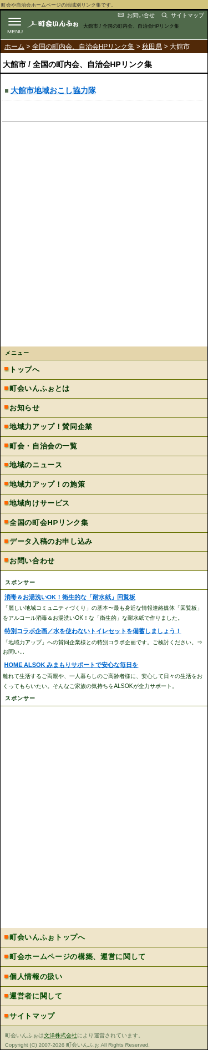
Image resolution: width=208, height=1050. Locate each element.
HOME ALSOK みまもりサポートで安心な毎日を (71, 664)
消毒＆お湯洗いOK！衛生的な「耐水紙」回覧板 (69, 597)
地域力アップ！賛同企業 (51, 426)
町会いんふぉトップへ (47, 937)
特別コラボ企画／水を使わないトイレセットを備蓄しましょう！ (92, 631)
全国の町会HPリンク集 (48, 522)
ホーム (14, 46)
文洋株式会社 (60, 1035)
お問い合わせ (32, 561)
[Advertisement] (104, 237)
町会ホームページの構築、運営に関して (77, 956)
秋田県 (152, 46)
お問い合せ (141, 15)
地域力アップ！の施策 (47, 484)
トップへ (24, 369)
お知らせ (24, 408)
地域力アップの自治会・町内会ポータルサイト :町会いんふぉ (62, 23)
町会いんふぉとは (39, 388)
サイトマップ (187, 15)
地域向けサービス (39, 503)
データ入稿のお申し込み (51, 541)
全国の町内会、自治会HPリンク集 (83, 46)
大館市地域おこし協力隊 (53, 90)
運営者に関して (36, 996)
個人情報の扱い (36, 976)
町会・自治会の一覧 (43, 446)
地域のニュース (35, 465)
